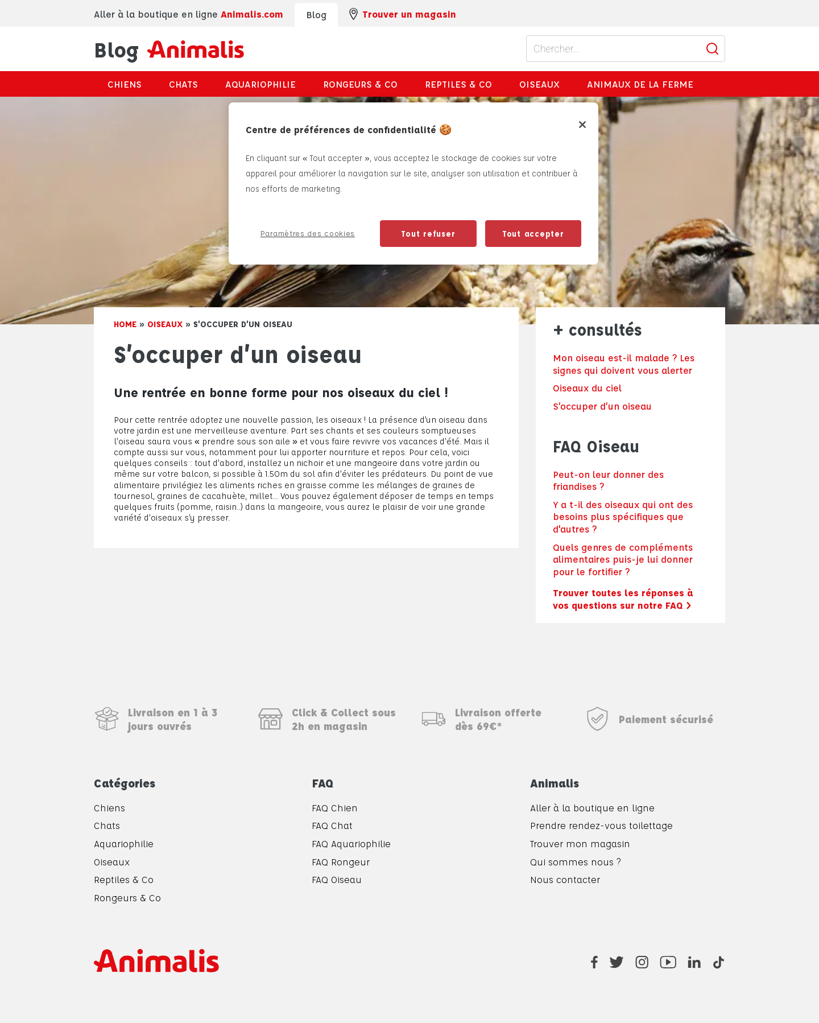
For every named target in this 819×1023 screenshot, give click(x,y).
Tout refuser (428, 233)
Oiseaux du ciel (587, 388)
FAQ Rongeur (341, 862)
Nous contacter (565, 879)
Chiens (124, 84)
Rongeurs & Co (360, 84)
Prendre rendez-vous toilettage (601, 825)
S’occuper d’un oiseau (602, 406)
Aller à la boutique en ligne (592, 808)
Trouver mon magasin (580, 843)
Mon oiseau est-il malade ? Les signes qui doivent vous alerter (623, 364)
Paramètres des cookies (307, 233)
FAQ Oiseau (337, 879)
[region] (413, 183)
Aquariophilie (260, 84)
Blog (169, 49)
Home (125, 324)
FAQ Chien (335, 808)
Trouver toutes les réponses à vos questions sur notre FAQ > (623, 599)
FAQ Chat (332, 825)
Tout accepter (533, 233)
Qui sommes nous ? (575, 862)
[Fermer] (582, 124)
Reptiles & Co (458, 84)
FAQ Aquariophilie (351, 843)
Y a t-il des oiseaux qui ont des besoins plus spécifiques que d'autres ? (623, 516)
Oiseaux (539, 84)
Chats (183, 84)
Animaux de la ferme (640, 84)
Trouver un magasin (402, 14)
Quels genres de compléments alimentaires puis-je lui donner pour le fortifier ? (623, 559)
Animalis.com (252, 14)
